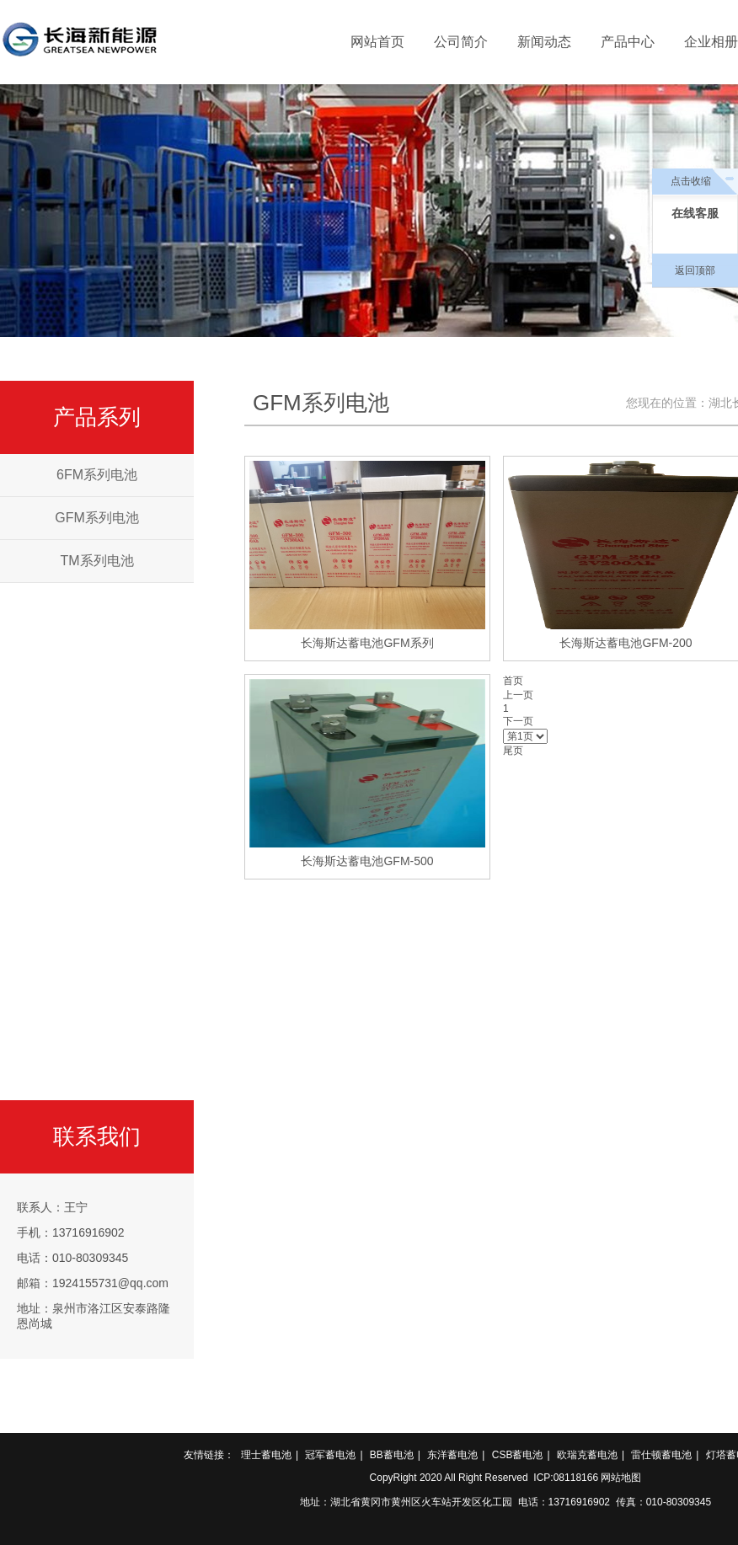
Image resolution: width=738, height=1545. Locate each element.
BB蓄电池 (392, 1455)
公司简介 (461, 42)
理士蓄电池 (266, 1455)
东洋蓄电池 (452, 1455)
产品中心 (628, 42)
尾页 (513, 750)
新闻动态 (544, 42)
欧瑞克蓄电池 (587, 1455)
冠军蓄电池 (330, 1455)
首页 (513, 681)
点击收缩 (691, 181)
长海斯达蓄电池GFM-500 (367, 861)
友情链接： (209, 1455)
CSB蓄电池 (517, 1455)
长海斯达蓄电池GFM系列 (367, 643)
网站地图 (621, 1478)
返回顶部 (695, 270)
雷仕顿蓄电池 (661, 1455)
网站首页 (377, 42)
